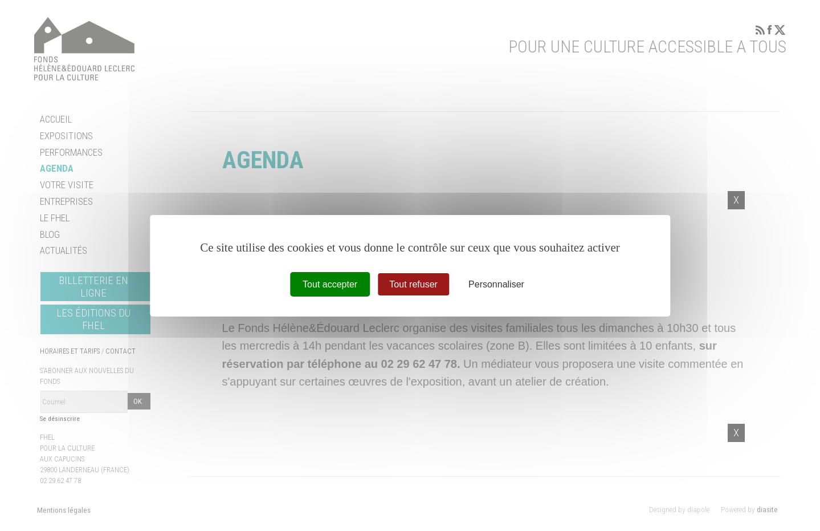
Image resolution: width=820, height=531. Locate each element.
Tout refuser (413, 284)
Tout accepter (330, 284)
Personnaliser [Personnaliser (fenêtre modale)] (496, 284)
